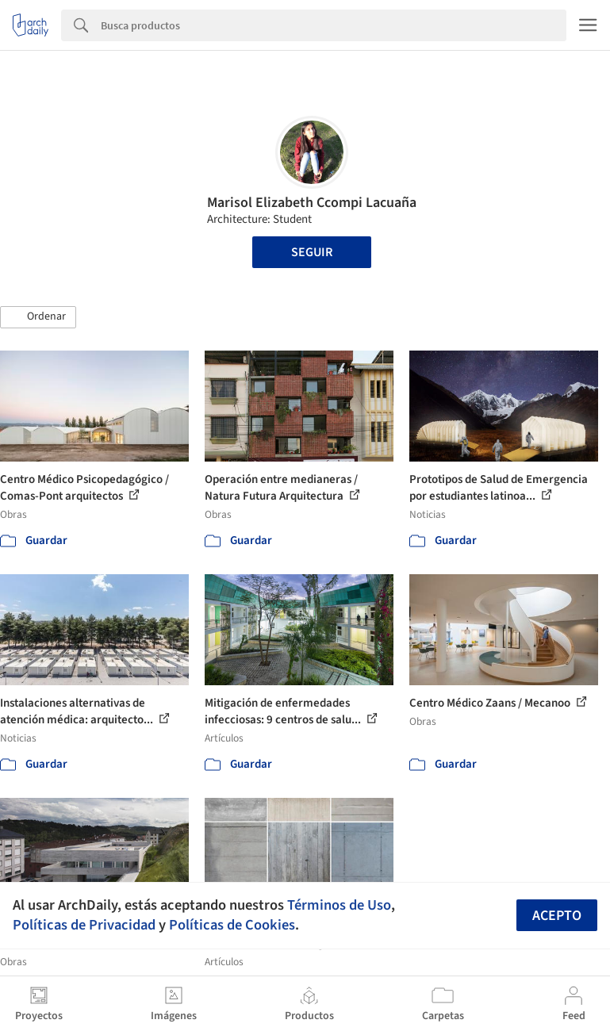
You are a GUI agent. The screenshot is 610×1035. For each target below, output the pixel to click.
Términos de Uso (339, 905)
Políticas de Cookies (232, 924)
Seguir (311, 252)
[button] (38, 317)
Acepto (556, 916)
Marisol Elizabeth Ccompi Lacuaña (311, 203)
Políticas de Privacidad (84, 924)
